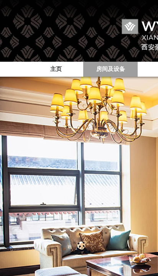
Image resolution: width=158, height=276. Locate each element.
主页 (56, 69)
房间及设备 (110, 69)
